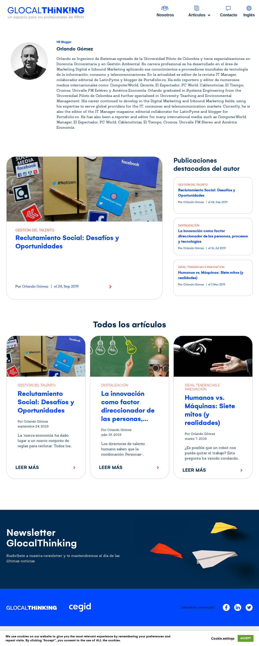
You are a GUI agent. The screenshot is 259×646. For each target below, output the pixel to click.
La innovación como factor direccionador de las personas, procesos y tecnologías (213, 236)
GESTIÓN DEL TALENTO (34, 230)
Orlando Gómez (35, 287)
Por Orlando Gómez (33, 421)
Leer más (27, 467)
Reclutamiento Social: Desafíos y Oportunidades (46, 402)
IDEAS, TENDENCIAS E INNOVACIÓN (201, 267)
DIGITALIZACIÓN (188, 225)
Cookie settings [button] (222, 638)
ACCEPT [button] (245, 638)
